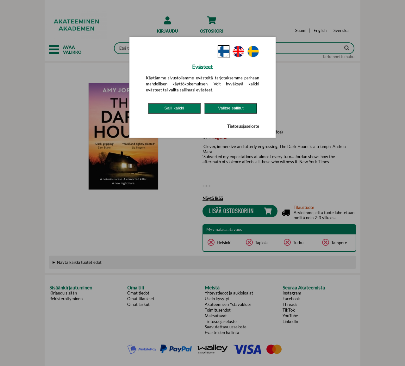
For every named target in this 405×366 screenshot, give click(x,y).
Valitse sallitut (231, 108)
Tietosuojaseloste (243, 126)
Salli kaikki (174, 108)
